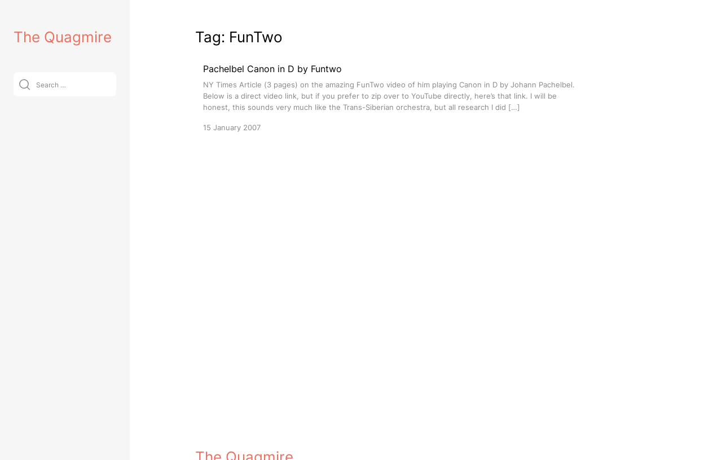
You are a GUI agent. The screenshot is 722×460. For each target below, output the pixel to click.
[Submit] (24, 84)
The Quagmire (63, 37)
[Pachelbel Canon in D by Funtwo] (392, 97)
